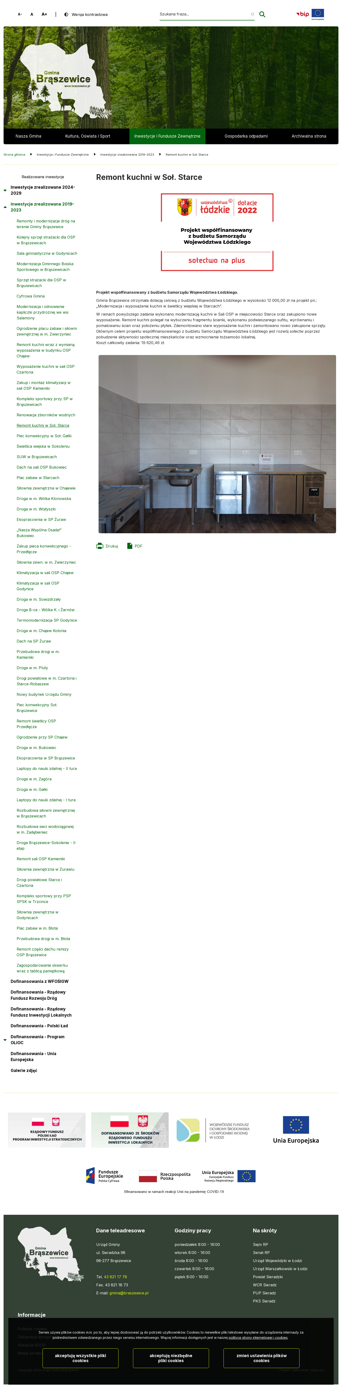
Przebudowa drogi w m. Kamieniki (38, 654)
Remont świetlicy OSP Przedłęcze (36, 724)
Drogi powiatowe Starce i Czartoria (39, 882)
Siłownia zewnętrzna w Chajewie (46, 488)
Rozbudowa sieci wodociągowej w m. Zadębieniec (45, 829)
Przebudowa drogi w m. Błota (43, 938)
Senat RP (261, 1252)
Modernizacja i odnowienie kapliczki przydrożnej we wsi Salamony (42, 312)
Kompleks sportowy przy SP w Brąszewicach (45, 401)
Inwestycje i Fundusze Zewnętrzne (167, 136)
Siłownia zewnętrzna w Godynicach (37, 915)
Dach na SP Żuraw (34, 641)
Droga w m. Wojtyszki (36, 509)
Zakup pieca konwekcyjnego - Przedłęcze (44, 549)
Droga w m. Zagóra (34, 779)
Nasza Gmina (28, 136)
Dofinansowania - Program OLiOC (38, 1039)
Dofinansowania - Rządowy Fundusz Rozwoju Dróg (38, 995)
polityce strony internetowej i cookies (258, 1352)
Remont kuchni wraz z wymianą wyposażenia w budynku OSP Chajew (46, 350)
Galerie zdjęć (24, 1070)
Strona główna (14, 154)
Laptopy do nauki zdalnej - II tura (47, 768)
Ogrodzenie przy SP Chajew (42, 737)
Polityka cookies (32, 1328)
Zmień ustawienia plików (262, 1373)
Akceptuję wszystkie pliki (80, 1373)
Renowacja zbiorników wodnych (46, 415)
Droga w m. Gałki (32, 789)
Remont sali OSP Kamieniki (41, 858)
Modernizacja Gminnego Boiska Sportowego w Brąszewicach (45, 266)
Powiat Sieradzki (268, 1277)
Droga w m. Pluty (32, 667)
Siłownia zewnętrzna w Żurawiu (45, 869)
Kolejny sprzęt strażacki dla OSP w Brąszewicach (46, 240)
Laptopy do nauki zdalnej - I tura (46, 799)
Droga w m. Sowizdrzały (39, 599)
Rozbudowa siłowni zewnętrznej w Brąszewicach (46, 813)
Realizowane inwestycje (43, 176)
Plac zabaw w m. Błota (37, 928)
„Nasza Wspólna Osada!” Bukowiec (39, 533)
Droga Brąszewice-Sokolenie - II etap (46, 845)
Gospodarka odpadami (246, 136)
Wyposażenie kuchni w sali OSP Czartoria (46, 369)
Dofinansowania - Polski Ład (39, 1025)
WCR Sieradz (265, 1285)
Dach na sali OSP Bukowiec (42, 467)
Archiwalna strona (309, 139)
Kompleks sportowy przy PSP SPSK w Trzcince (44, 898)
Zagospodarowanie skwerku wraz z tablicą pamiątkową (42, 968)
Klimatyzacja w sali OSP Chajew (45, 572)
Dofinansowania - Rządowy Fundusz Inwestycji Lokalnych (41, 1012)
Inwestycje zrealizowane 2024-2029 (43, 190)
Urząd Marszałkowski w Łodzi (280, 1269)
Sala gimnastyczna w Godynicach (47, 253)
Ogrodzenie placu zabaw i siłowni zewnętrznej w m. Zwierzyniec (47, 331)
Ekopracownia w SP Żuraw (41, 519)
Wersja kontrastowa (90, 14)
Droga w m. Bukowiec (36, 747)
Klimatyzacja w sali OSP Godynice (38, 586)
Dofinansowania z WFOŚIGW (40, 981)
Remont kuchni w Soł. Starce (43, 425)
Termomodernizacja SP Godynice (47, 620)
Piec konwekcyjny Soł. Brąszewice (37, 707)
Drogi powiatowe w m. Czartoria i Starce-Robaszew (46, 681)
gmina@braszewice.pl (128, 1293)
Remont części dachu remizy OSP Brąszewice (43, 952)
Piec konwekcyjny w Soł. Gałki (44, 435)
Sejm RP (260, 1244)
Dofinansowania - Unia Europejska (33, 1056)
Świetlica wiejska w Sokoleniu (43, 446)
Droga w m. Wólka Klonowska (44, 498)
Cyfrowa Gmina (31, 296)
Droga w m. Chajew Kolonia (41, 630)
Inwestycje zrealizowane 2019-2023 (42, 207)
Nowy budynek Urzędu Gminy (44, 694)
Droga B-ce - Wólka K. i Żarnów (46, 609)
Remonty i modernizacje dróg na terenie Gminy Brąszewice (46, 224)
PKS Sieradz (264, 1301)
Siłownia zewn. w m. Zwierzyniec (46, 562)
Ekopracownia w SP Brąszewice (46, 758)
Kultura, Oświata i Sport (87, 136)
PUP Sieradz (264, 1293)
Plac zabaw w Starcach (38, 477)
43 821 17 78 (115, 1276)
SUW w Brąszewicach (37, 456)
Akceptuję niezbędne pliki (171, 1373)
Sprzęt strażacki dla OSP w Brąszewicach (41, 283)
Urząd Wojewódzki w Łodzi (277, 1260)
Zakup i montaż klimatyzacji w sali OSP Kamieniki (44, 385)
